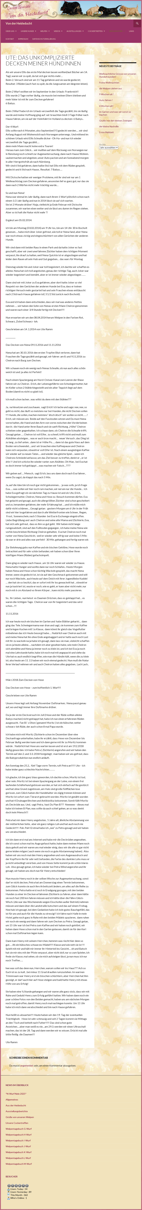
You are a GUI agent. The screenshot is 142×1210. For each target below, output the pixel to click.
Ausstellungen (74, 31)
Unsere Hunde (27, 31)
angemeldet (26, 1065)
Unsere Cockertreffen (17, 1123)
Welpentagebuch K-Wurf (18, 1152)
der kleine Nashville (109, 126)
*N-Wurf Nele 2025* (16, 1093)
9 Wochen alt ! (106, 94)
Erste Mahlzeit (106, 132)
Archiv (102, 144)
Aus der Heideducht (16, 1105)
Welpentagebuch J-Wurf (18, 1146)
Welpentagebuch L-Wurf (18, 1158)
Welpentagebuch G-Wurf (19, 1128)
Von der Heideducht (19, 23)
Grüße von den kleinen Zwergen (115, 120)
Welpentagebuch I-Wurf (18, 1140)
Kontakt (10, 39)
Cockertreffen (95, 31)
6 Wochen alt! (106, 106)
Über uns (10, 31)
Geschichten (116, 31)
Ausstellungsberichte (17, 1111)
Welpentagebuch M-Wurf (19, 1163)
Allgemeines (12, 1099)
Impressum (23, 39)
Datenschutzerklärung (44, 39)
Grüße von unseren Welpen (20, 1117)
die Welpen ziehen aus (110, 88)
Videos (57, 31)
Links (131, 31)
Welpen (43, 31)
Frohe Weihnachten (109, 82)
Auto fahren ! (106, 100)
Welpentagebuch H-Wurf (18, 1134)
